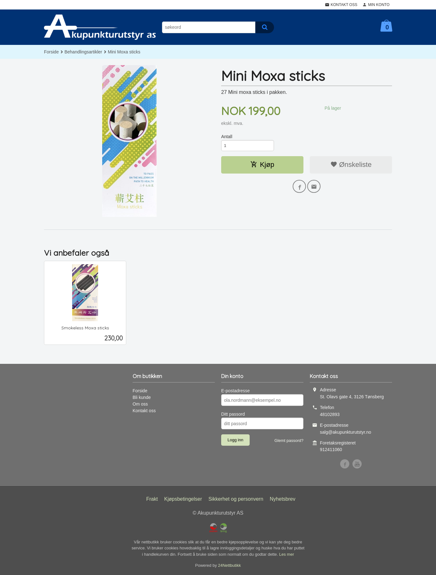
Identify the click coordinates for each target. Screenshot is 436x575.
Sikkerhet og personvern (236, 499)
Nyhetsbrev (283, 499)
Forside (51, 51)
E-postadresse (235, 390)
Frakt (152, 499)
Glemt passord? (288, 440)
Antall (226, 136)
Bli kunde (142, 397)
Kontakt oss (144, 410)
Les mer (286, 554)
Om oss (140, 404)
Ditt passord (233, 414)
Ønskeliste (351, 165)
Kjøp (262, 165)
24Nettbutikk (229, 565)
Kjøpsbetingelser (183, 499)
